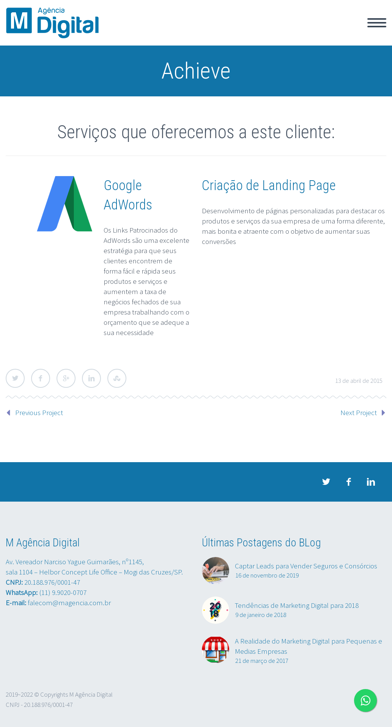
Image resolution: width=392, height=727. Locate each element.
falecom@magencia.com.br (69, 602)
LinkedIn (91, 378)
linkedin (371, 481)
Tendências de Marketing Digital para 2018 (297, 605)
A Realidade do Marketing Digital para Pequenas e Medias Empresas (308, 646)
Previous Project (39, 412)
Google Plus (66, 378)
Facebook (40, 378)
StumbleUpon (116, 378)
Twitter (15, 378)
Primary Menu (376, 22)
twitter (326, 481)
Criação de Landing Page (269, 186)
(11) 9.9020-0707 (63, 592)
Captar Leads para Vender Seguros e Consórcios (306, 565)
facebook (348, 481)
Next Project (358, 412)
